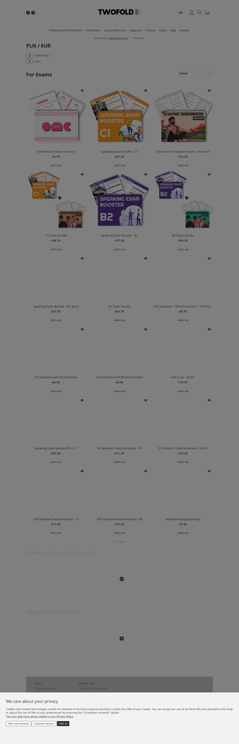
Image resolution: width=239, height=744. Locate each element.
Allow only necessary (18, 723)
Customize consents (44, 723)
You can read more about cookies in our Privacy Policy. (40, 716)
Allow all (63, 723)
